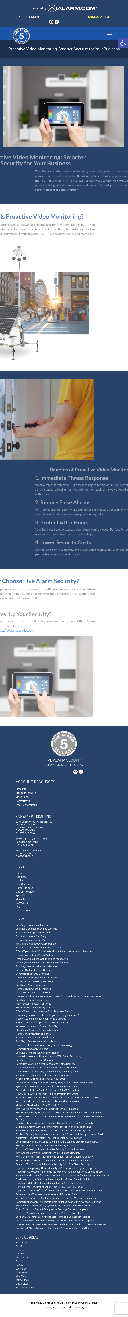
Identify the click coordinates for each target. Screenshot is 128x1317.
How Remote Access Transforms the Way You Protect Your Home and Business (59, 1171)
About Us (21, 876)
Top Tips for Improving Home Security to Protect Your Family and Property (56, 1168)
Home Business (24, 888)
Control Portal (23, 801)
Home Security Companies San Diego (36, 977)
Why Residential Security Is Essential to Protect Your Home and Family (54, 1160)
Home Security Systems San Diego (35, 981)
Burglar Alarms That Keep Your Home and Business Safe (46, 1194)
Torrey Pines (22, 1280)
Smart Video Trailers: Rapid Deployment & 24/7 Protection (47, 1090)
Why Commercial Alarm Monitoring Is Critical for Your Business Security (54, 1156)
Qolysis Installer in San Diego (31, 936)
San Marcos (22, 1257)
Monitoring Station (26, 792)
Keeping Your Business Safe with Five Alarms (40, 1078)
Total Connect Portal (27, 805)
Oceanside (21, 1272)
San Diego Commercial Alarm (32, 925)
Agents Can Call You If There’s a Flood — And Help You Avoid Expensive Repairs (59, 1190)
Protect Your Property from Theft (33, 932)
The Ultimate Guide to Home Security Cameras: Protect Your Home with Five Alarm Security (60, 1118)
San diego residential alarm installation (37, 966)
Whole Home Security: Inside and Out (36, 943)
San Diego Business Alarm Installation (36, 1041)
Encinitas (20, 1261)
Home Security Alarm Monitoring (33, 988)
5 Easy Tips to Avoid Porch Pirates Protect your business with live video (54, 951)
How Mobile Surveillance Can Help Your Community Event (47, 1093)
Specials (20, 895)
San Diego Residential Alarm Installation (37, 1052)
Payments (21, 788)
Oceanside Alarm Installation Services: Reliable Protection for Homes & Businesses (61, 1224)
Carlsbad (20, 1253)
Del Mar (20, 1246)
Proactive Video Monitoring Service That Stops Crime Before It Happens (55, 1220)
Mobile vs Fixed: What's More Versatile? (37, 1105)
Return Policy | (64, 1302)
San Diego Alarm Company (30, 985)
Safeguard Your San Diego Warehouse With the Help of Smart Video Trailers (57, 1097)
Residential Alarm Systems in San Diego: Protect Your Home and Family (54, 1228)
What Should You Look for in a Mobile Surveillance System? (48, 1101)
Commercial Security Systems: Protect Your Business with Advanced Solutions (58, 1201)
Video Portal (22, 797)
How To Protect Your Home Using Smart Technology (44, 1045)
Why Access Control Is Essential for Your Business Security (48, 1153)
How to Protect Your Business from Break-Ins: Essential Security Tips (53, 1130)
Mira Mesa (21, 1276)
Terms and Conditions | (43, 1302)
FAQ (18, 906)
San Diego (21, 1242)
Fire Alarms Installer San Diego (32, 940)
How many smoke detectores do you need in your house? (47, 1015)
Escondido (21, 1269)
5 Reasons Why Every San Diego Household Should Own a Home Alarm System (59, 996)
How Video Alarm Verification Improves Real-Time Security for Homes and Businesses (63, 1175)
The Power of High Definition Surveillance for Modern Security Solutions (55, 1179)
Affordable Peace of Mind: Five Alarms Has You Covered (46, 1067)
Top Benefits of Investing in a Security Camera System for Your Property (54, 1123)
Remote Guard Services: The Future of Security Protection (47, 1145)
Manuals (20, 899)
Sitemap (93, 1302)
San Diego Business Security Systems (36, 928)
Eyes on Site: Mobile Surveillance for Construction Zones (46, 1086)
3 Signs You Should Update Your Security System (42, 1022)
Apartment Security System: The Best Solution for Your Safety (49, 1138)
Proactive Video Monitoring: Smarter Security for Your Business (50, 1149)
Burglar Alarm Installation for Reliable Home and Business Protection (53, 1216)
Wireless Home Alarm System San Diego (38, 1026)
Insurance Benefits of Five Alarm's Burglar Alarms (42, 1075)
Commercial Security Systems (32, 1048)
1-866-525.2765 (100, 17)
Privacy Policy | (80, 1302)
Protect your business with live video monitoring (42, 958)
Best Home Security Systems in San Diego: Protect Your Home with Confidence (58, 1112)
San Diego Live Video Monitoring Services (38, 947)
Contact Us (22, 903)
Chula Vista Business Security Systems (37, 1030)
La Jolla (20, 1250)
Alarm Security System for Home (33, 992)
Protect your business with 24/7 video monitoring (42, 962)
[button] (123, 43)
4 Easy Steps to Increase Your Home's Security (41, 1018)
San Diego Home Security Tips (32, 1000)
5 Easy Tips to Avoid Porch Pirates (34, 955)
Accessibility (23, 910)
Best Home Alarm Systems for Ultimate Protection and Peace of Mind (53, 1126)
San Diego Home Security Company (35, 1060)
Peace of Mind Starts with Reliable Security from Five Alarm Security (52, 1164)
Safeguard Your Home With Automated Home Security (45, 1063)
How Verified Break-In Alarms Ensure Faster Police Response (49, 1183)
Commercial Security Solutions (32, 973)
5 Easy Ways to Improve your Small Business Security (45, 1011)
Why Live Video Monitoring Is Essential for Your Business (47, 1109)
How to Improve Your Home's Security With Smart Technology (49, 1056)
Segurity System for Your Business (34, 970)
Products (21, 880)
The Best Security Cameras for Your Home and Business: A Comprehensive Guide (60, 1134)
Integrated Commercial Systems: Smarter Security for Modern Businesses (56, 1198)
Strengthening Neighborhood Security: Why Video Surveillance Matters (54, 1082)
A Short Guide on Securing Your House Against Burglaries (47, 1071)
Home (19, 873)
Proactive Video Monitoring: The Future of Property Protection (49, 1213)
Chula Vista (22, 1284)
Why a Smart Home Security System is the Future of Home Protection (53, 1205)
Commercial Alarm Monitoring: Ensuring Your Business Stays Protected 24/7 (57, 1141)
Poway (19, 1265)
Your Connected (24, 884)
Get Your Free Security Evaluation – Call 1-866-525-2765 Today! (49, 1186)
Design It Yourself (25, 891)
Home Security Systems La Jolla (33, 1033)
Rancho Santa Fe (25, 1287)
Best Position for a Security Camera (35, 1007)
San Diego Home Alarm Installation (35, 1037)
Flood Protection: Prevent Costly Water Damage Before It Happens (52, 1209)
